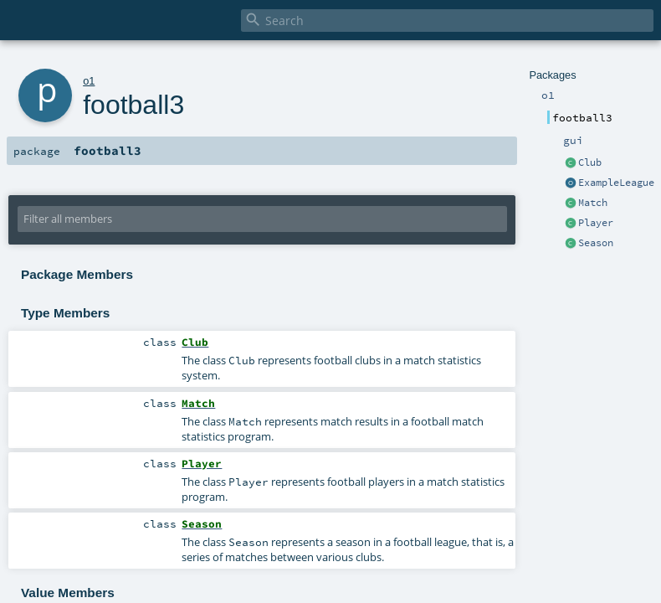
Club (590, 162)
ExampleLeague (616, 182)
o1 (89, 81)
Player (595, 223)
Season (595, 243)
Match (592, 203)
